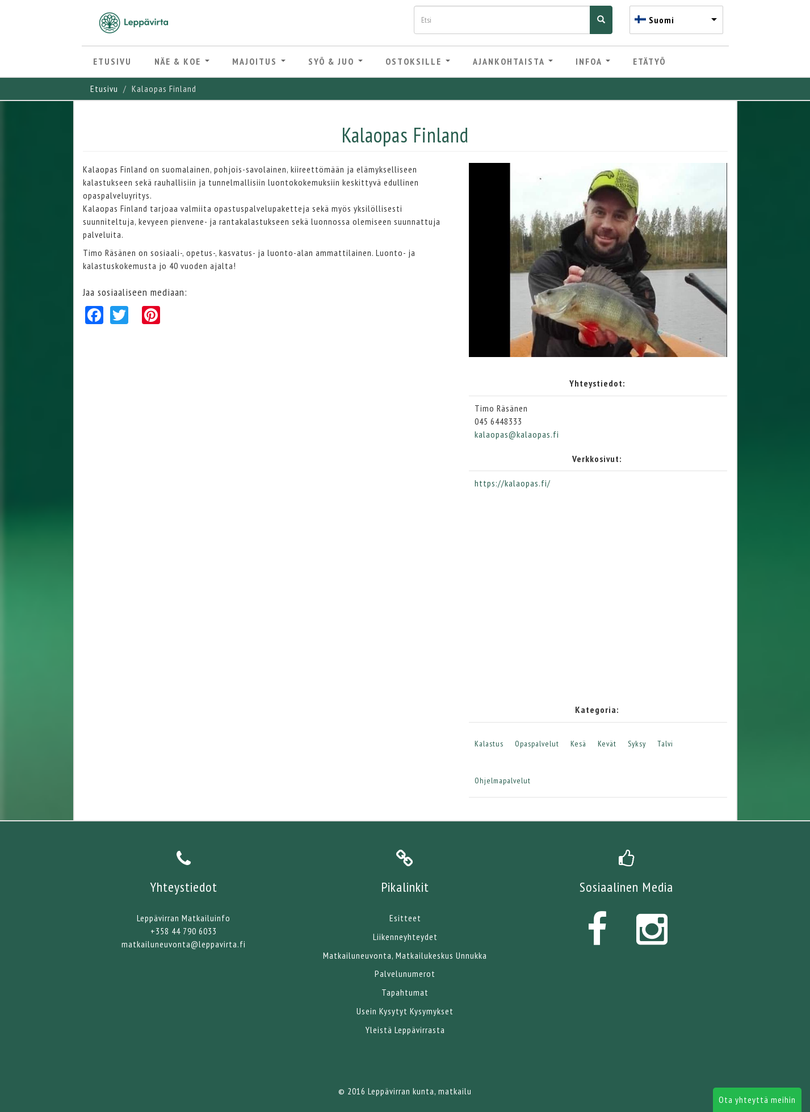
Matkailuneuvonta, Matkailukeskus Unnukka (405, 955)
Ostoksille (417, 61)
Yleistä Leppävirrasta (405, 1029)
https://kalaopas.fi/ (513, 483)
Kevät (607, 743)
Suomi (661, 20)
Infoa (593, 61)
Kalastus (489, 743)
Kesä (578, 743)
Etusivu (112, 61)
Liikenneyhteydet (405, 936)
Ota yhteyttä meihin (757, 1099)
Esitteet (405, 918)
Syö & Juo (335, 61)
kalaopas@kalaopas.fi (517, 434)
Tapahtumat (405, 992)
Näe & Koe (181, 61)
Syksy (637, 743)
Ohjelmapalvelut (503, 780)
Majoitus (259, 61)
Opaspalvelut (537, 743)
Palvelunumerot (405, 973)
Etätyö (649, 61)
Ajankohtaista (513, 61)
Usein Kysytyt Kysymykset (405, 1011)
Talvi (665, 743)
